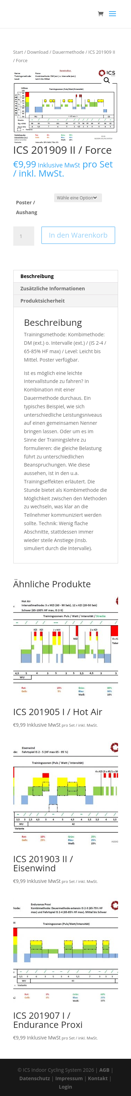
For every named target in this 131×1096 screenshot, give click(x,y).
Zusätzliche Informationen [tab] (53, 288)
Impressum (69, 1078)
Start (18, 52)
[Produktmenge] (23, 236)
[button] (107, 80)
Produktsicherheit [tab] (43, 300)
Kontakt (98, 1078)
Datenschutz (34, 1078)
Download (38, 52)
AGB (104, 1070)
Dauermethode (68, 52)
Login (65, 1086)
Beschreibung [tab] (37, 276)
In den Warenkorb (78, 235)
